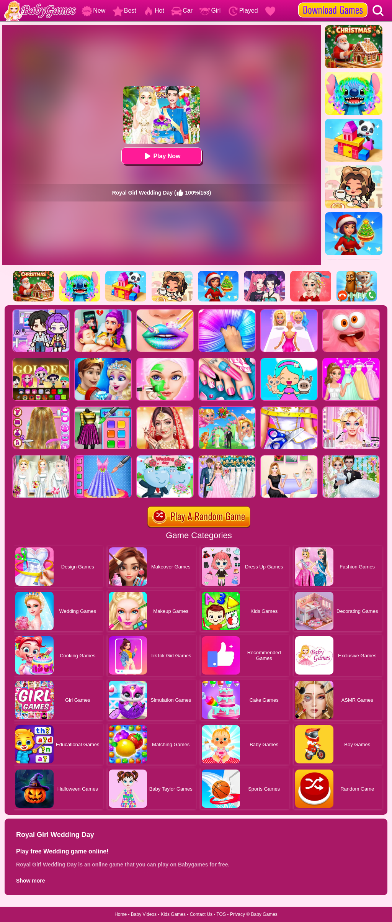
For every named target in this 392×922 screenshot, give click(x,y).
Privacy (237, 914)
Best (124, 10)
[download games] (333, 2)
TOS (221, 914)
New (93, 10)
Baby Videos (144, 914)
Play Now (161, 156)
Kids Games (173, 914)
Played (243, 10)
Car (182, 10)
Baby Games (264, 914)
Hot (153, 10)
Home (120, 914)
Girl (209, 10)
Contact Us (201, 914)
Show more (30, 881)
